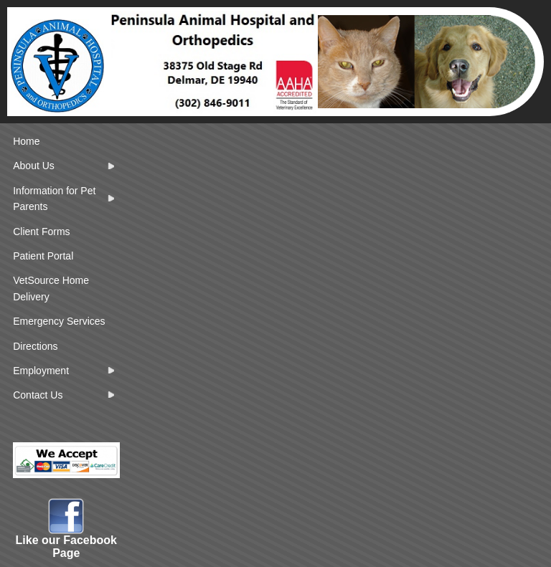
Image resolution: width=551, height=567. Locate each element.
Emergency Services (59, 321)
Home (26, 141)
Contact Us (37, 395)
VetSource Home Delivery (51, 288)
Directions (35, 346)
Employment (41, 370)
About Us (34, 165)
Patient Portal (43, 256)
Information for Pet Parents (54, 198)
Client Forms (41, 231)
